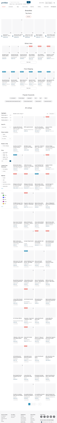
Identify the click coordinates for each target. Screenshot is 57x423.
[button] (10, 161)
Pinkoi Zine (3, 417)
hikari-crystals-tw (16, 129)
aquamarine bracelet (48, 101)
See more (28, 62)
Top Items (28, 13)
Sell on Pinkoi (41, 2)
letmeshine (37, 224)
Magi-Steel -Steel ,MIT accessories (30, 129)
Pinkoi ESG (32, 418)
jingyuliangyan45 (14, 57)
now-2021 (15, 148)
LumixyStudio (26, 282)
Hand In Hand (4, 82)
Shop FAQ (12, 417)
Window (2, 421)
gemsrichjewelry (31, 57)
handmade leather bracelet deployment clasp (13, 101)
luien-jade (25, 205)
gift (40, 98)
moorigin (25, 243)
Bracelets (28, 16)
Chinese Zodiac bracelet (28, 101)
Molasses (25, 148)
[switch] (6, 115)
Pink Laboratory (40, 82)
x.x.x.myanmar (13, 98)
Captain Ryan (26, 263)
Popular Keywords (28, 95)
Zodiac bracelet (38, 101)
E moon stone (37, 263)
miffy (45, 98)
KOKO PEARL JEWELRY (17, 167)
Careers (31, 421)
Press (31, 417)
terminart (47, 377)
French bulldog (21, 98)
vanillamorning (22, 82)
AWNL (14, 377)
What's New (28, 43)
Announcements (23, 418)
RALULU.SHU (48, 301)
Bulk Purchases (23, 417)
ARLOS (14, 301)
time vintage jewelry (49, 148)
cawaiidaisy (37, 148)
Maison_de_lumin (38, 129)
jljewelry (47, 282)
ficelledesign (49, 57)
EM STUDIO (37, 377)
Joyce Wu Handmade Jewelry (51, 396)
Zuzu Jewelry (26, 358)
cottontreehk (48, 339)
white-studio (37, 167)
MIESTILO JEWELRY (38, 205)
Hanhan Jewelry (16, 243)
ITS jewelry (15, 205)
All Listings (28, 108)
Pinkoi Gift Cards (4, 418)
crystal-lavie (48, 263)
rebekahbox (15, 224)
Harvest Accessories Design (18, 320)
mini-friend (26, 320)
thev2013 (14, 396)
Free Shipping (28, 69)
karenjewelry (15, 358)
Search (28, 2)
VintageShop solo (27, 167)
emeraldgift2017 (37, 339)
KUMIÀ (47, 205)
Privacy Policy (23, 421)
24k (35, 98)
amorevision (4, 57)
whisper (36, 301)
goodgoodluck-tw (38, 396)
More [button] (2, 188)
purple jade (29, 98)
